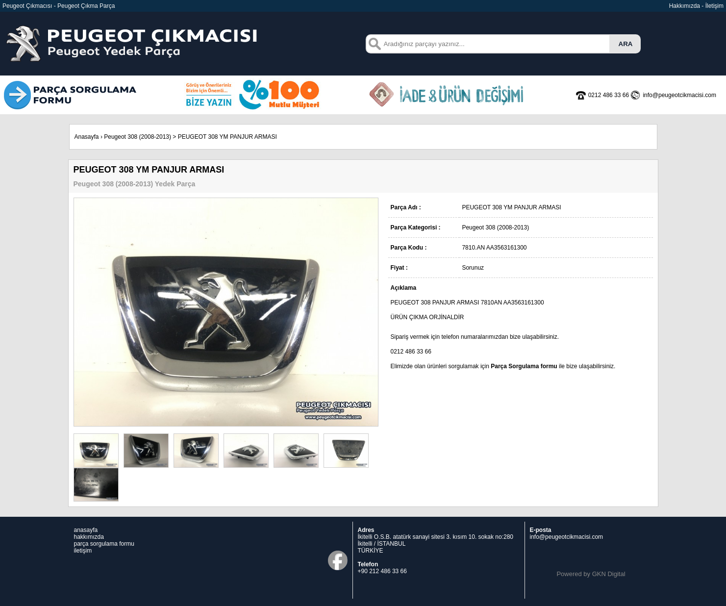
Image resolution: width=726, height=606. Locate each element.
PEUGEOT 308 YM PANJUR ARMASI (227, 136)
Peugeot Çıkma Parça (86, 5)
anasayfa (86, 530)
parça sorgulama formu (104, 543)
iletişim (83, 550)
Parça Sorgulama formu (524, 366)
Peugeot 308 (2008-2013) (137, 136)
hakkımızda (89, 536)
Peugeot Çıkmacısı (27, 5)
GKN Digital (609, 574)
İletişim (714, 5)
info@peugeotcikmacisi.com (566, 536)
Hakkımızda (684, 5)
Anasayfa (87, 136)
